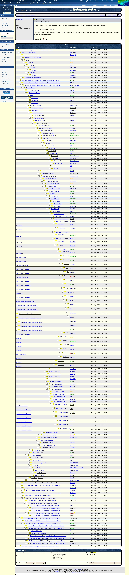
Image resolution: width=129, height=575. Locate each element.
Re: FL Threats (38, 468)
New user (72, 10)
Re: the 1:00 (48, 141)
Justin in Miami (74, 465)
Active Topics (92, 9)
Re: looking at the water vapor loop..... (27, 305)
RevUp (72, 345)
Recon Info (4, 59)
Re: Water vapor (38, 113)
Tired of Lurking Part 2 (49, 445)
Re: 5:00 (30, 62)
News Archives (5, 25)
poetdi (72, 445)
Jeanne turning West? (39, 463)
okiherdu (72, 490)
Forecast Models (6, 57)
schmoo (72, 399)
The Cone (63, 249)
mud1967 (73, 67)
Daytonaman (74, 105)
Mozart (72, 100)
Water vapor (35, 110)
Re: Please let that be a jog (32, 55)
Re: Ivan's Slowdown (61, 216)
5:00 (27, 60)
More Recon (5, 61)
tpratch (72, 82)
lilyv (71, 168)
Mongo (72, 90)
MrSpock (73, 113)
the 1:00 (45, 138)
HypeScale (4, 36)
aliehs (72, 376)
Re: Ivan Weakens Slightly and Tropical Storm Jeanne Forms (40, 80)
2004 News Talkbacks (30, 15)
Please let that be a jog (29, 52)
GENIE (72, 296)
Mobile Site (5, 86)
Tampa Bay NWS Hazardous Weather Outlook (38, 488)
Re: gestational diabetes (38, 533)
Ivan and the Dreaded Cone (49, 437)
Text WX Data (5, 79)
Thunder (72, 128)
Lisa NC (72, 421)
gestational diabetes (36, 531)
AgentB (72, 371)
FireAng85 (73, 55)
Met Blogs (4, 23)
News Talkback (19, 15)
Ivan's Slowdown (59, 214)
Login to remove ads (7, 101)
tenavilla (72, 357)
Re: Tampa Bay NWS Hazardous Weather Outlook (41, 490)
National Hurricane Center (78, 572)
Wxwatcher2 (74, 176)
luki (71, 145)
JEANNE (52, 193)
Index (108, 14)
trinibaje (72, 333)
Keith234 (73, 209)
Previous (102, 14)
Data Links (4, 74)
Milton (83, 5)
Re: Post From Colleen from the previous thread (40, 498)
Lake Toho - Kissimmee (77, 467)
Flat (118, 14)
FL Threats (36, 465)
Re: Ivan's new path (54, 188)
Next (114, 14)
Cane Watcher (74, 85)
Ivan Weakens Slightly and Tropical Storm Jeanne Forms (36, 50)
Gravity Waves (30, 88)
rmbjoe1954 (19, 19)
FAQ (86, 10)
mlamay (72, 510)
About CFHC (5, 83)
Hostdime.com (77, 569)
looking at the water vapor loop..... (26, 301)
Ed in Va (72, 238)
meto (71, 455)
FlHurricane (7, 8)
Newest (8, 44)
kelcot (72, 93)
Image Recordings (6, 54)
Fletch (72, 211)
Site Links (4, 72)
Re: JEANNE (55, 196)
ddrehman (73, 110)
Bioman (72, 349)
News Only (4, 21)
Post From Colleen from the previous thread (38, 495)
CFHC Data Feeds (6, 81)
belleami (72, 389)
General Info (5, 70)
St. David (73, 206)
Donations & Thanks (7, 46)
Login (4, 5)
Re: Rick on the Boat (44, 125)
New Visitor (13, 5)
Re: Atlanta (34, 98)
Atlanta (32, 95)
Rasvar (72, 216)
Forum (3, 44)
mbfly (71, 396)
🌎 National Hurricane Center (7, 98)
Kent (71, 196)
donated (57, 571)
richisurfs (73, 485)
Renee (72, 65)
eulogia (72, 374)
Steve (72, 292)
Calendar (96, 10)
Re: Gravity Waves (33, 90)
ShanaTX (73, 401)
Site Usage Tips (6, 76)
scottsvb (72, 221)
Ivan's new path (51, 186)
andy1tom (73, 70)
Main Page (4, 18)
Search (4, 27)
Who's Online (80, 10)
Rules (91, 10)
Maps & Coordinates (7, 52)
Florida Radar (5, 64)
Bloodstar (73, 52)
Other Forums (77, 9)
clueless (72, 432)
